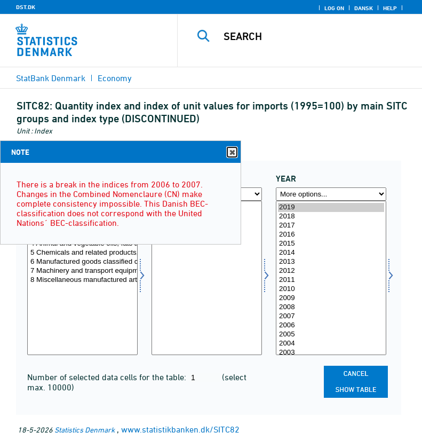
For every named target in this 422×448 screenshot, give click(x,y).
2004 (331, 343)
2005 (331, 334)
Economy (115, 78)
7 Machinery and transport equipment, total (82, 271)
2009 (331, 298)
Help (390, 8)
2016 (331, 234)
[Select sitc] (82, 278)
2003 (331, 352)
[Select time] (331, 278)
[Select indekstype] (207, 278)
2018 (331, 216)
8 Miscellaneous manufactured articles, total (82, 280)
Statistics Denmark (84, 429)
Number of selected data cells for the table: (107, 377)
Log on (334, 8)
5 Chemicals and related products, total (82, 252)
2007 (331, 316)
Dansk (363, 8)
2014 (331, 252)
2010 (331, 289)
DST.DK (25, 7)
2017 (331, 225)
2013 (331, 261)
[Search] (315, 36)
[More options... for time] (331, 194)
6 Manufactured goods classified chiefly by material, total (82, 261)
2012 (331, 271)
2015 (331, 243)
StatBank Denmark (50, 78)
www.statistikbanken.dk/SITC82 (180, 429)
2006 (331, 325)
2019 (331, 207)
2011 (331, 280)
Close (231, 152)
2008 (331, 307)
